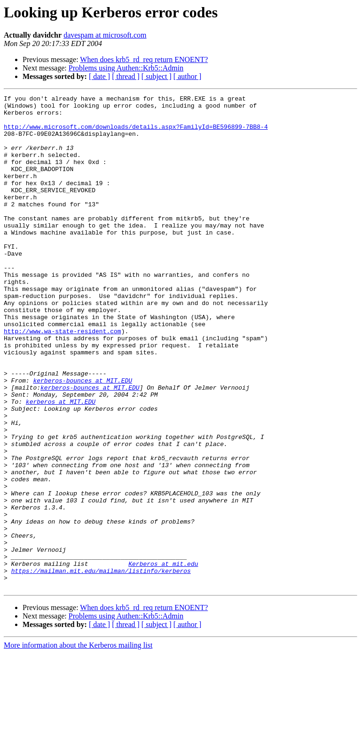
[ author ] (187, 76)
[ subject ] (156, 76)
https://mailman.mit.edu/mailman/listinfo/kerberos (101, 666)
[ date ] (99, 76)
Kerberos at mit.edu (163, 658)
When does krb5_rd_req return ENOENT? (144, 59)
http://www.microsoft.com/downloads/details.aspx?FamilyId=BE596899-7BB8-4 (136, 133)
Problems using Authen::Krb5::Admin (126, 68)
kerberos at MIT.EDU (60, 463)
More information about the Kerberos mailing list (78, 744)
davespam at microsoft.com (104, 35)
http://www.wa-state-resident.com (62, 379)
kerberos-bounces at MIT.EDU (82, 438)
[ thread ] (126, 76)
